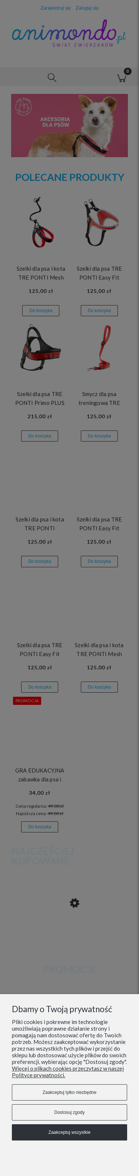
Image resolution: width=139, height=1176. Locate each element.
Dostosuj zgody (69, 1112)
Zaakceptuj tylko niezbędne (69, 1092)
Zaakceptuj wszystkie (69, 1132)
